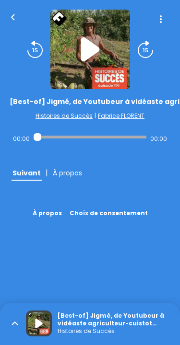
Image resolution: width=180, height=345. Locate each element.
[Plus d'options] (160, 19)
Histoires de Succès (64, 116)
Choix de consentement (109, 213)
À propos (47, 213)
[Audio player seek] (90, 137)
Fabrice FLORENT (121, 116)
